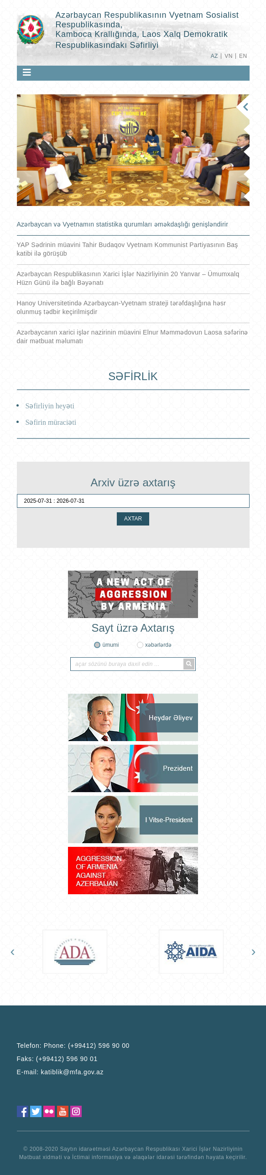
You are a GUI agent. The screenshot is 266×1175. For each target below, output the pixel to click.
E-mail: (60, 1072)
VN (228, 56)
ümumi (110, 645)
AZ (214, 56)
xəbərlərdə (158, 645)
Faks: (57, 1058)
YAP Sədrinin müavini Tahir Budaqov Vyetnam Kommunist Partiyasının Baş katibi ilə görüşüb (127, 249)
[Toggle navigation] (27, 72)
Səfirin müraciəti (51, 422)
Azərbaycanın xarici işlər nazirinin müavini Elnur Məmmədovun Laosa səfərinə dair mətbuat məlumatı (132, 337)
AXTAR (133, 518)
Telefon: (73, 1045)
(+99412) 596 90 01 (67, 1058)
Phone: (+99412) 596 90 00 (87, 1045)
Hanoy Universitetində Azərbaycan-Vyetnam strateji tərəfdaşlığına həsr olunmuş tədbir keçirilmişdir (121, 307)
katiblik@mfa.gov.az (72, 1072)
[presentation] (13, 951)
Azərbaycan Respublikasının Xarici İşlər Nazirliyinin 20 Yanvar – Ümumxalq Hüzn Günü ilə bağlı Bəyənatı (128, 278)
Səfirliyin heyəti (50, 406)
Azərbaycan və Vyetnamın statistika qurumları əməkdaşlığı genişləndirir (123, 224)
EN (243, 56)
